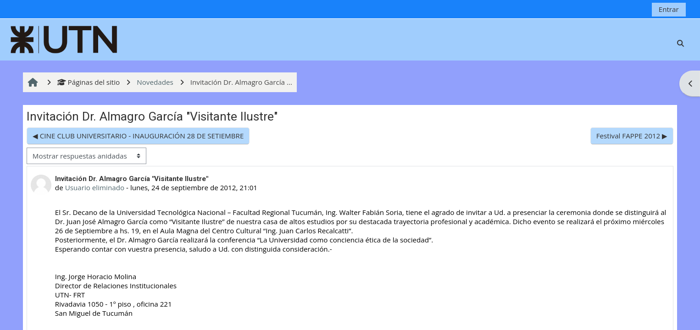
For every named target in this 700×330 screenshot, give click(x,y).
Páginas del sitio (88, 82)
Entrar (669, 9)
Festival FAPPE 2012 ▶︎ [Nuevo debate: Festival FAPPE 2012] (631, 135)
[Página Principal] (64, 38)
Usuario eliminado (94, 187)
